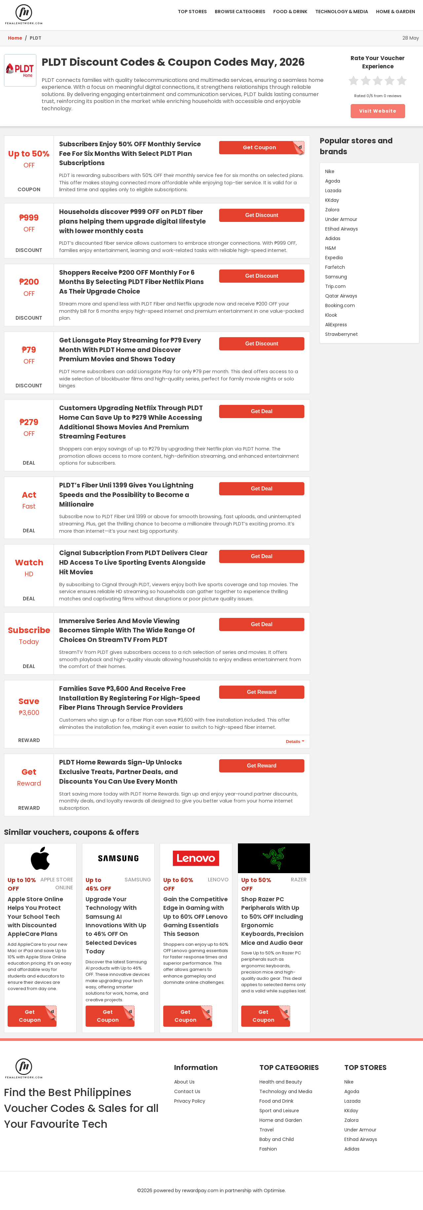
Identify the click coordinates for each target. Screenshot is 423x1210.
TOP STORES (192, 11)
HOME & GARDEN (395, 11)
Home (15, 38)
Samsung (336, 276)
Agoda (332, 181)
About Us (184, 1082)
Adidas (332, 238)
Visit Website (378, 111)
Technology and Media (285, 1091)
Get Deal (262, 411)
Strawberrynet (341, 334)
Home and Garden (280, 1120)
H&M (330, 248)
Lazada (333, 190)
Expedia (334, 257)
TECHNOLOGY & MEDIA (341, 11)
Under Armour (341, 219)
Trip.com (335, 286)
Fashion (268, 1149)
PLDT (35, 38)
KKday (332, 200)
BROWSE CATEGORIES (240, 11)
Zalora (332, 209)
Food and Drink (276, 1101)
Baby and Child (276, 1139)
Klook (331, 315)
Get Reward (262, 692)
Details (293, 741)
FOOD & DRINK (290, 11)
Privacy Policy (189, 1101)
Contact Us (187, 1091)
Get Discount (261, 215)
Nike (329, 171)
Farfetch (335, 267)
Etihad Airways (341, 229)
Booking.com (340, 305)
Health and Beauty (280, 1082)
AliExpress (336, 324)
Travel (266, 1129)
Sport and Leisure (279, 1110)
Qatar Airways (341, 296)
